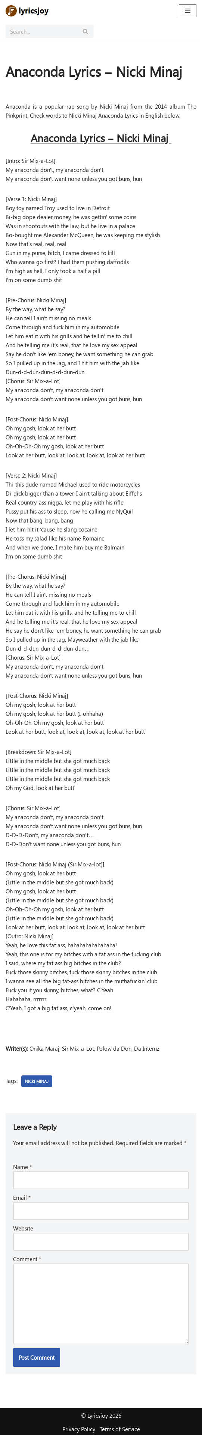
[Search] (41, 31)
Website (23, 1228)
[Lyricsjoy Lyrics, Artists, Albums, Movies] (28, 10)
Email (22, 1197)
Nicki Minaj (37, 1081)
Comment (27, 1259)
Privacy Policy (78, 1429)
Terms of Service (120, 1429)
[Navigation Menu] (187, 10)
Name (22, 1167)
